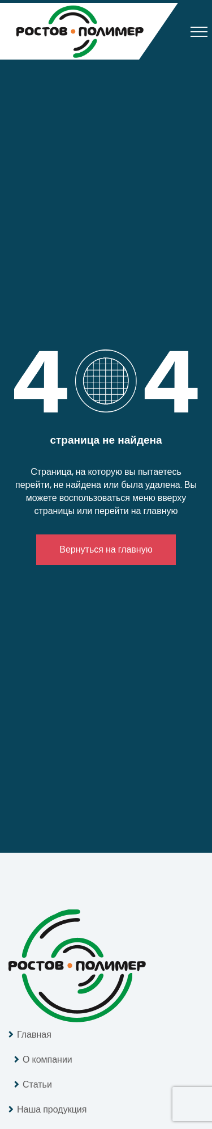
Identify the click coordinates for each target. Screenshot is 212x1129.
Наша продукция (51, 1109)
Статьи (37, 1084)
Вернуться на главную (105, 549)
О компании (47, 1059)
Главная (34, 1034)
